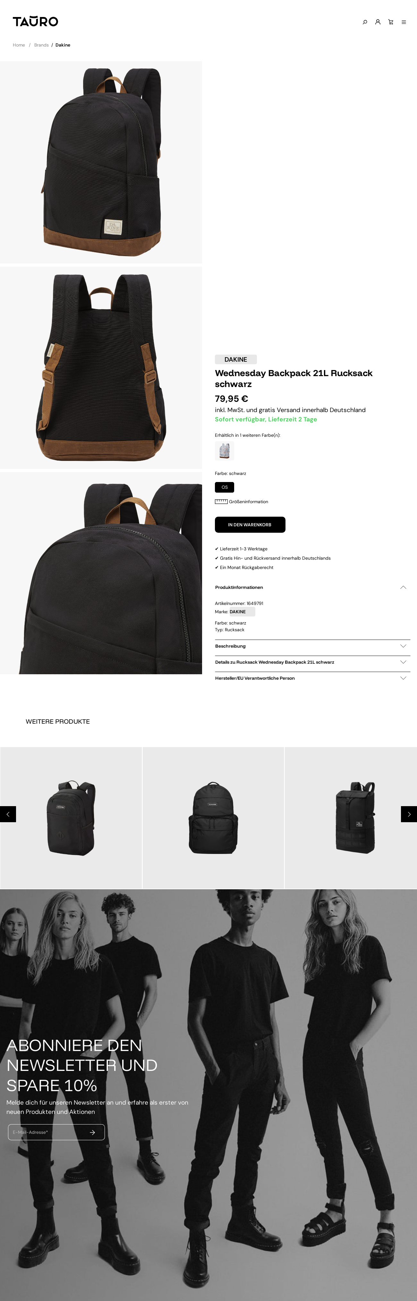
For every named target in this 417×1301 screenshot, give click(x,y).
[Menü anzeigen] (402, 22)
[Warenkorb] (389, 22)
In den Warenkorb (250, 525)
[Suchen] (363, 22)
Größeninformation (241, 501)
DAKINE (236, 359)
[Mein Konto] (376, 22)
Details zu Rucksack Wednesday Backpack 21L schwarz (310, 662)
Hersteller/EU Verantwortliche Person (310, 678)
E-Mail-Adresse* (30, 1132)
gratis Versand (280, 410)
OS (225, 487)
